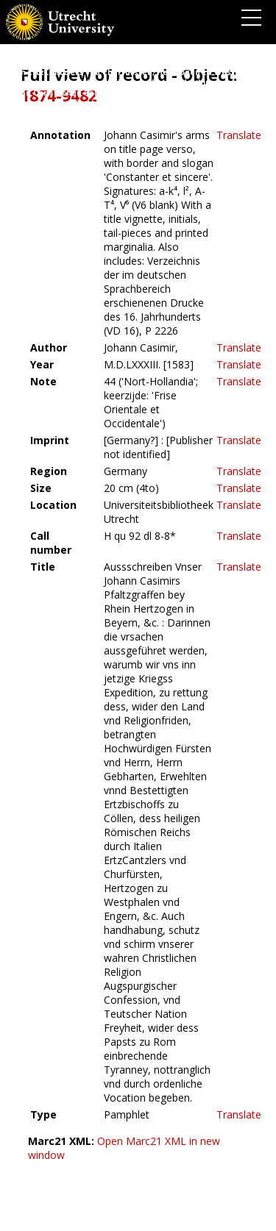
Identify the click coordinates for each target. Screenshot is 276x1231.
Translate (238, 135)
